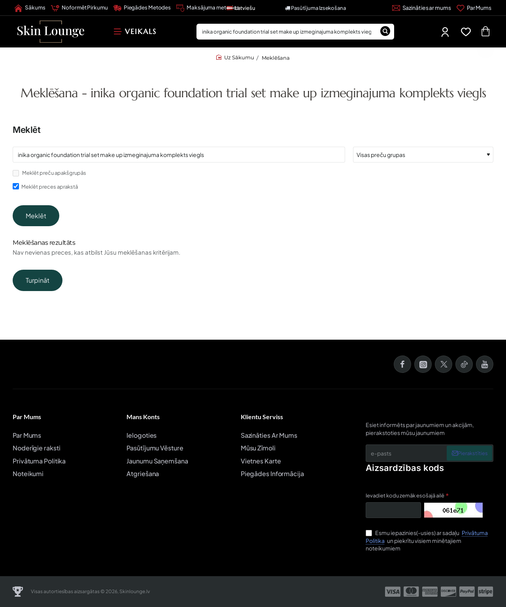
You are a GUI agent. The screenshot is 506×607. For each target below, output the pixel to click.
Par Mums (27, 417)
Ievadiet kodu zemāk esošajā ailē (405, 495)
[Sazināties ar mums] (421, 8)
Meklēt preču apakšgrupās (49, 173)
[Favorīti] (467, 32)
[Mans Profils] (445, 32)
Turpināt (37, 293)
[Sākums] (30, 8)
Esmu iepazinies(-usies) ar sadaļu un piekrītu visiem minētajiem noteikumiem (427, 540)
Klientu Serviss (262, 417)
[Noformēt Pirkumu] (79, 8)
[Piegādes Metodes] (142, 8)
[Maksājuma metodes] (207, 8)
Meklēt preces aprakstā (45, 186)
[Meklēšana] (385, 32)
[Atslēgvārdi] (179, 155)
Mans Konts (143, 417)
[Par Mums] (474, 8)
